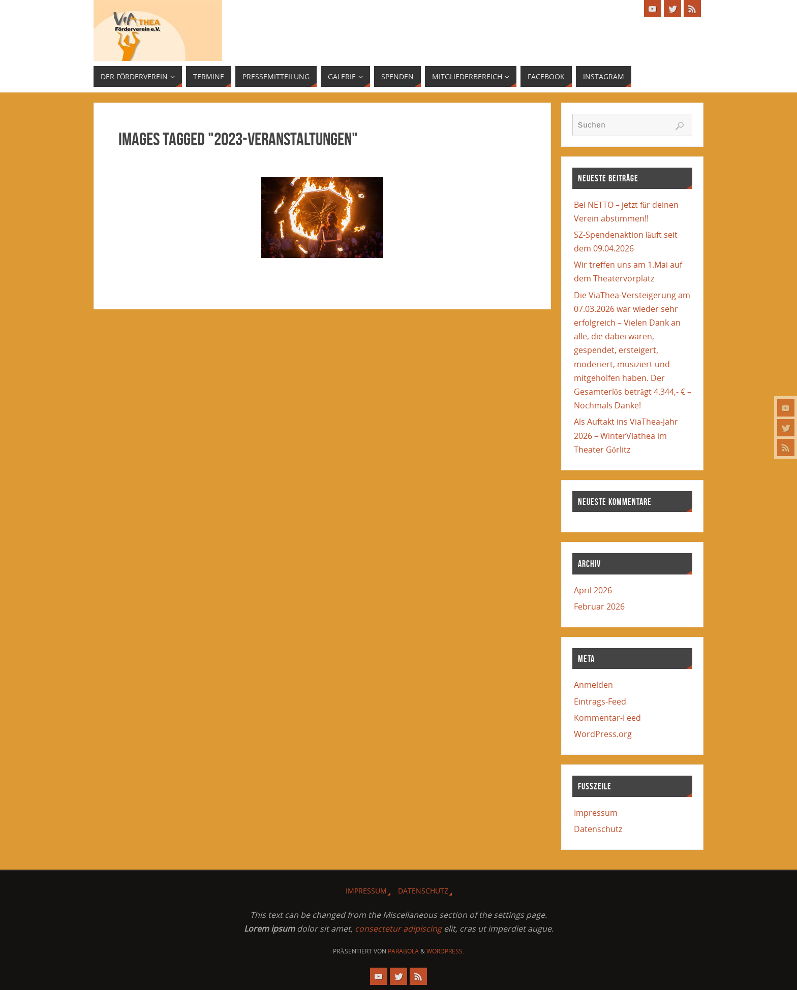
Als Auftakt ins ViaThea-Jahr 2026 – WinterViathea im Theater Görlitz (626, 435)
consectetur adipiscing (398, 928)
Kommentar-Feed (607, 717)
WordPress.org (603, 734)
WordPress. (445, 951)
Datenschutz (598, 829)
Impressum (596, 812)
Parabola (403, 951)
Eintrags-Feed (600, 701)
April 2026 (593, 590)
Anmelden (593, 684)
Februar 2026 (599, 606)
